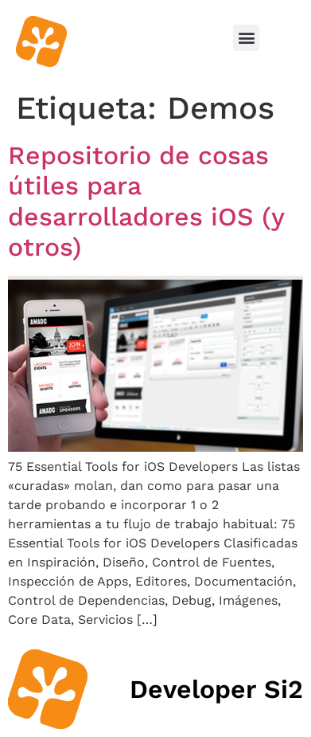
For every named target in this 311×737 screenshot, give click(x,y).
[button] (246, 38)
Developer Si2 (216, 689)
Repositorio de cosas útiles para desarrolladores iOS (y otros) (146, 201)
